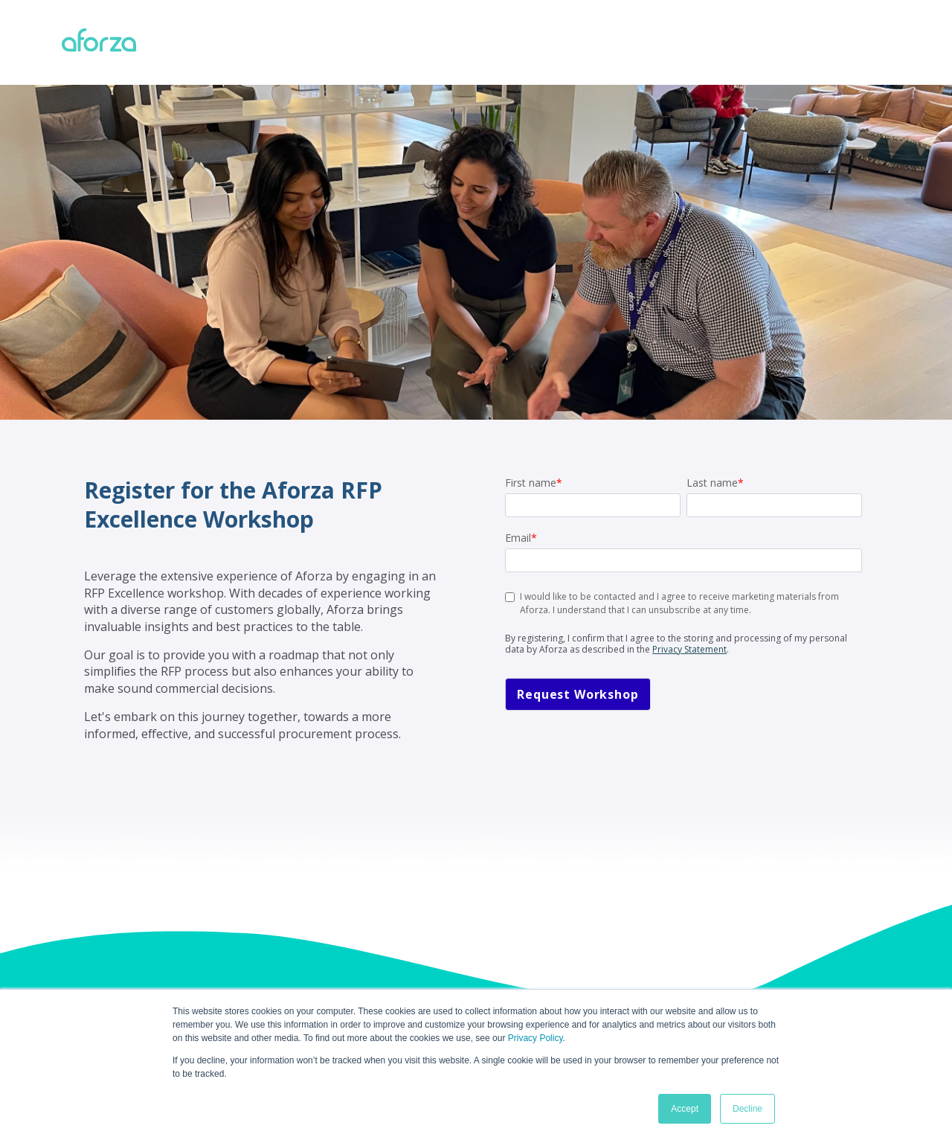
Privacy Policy (535, 1038)
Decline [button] (747, 1109)
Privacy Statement (689, 649)
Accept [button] (684, 1109)
